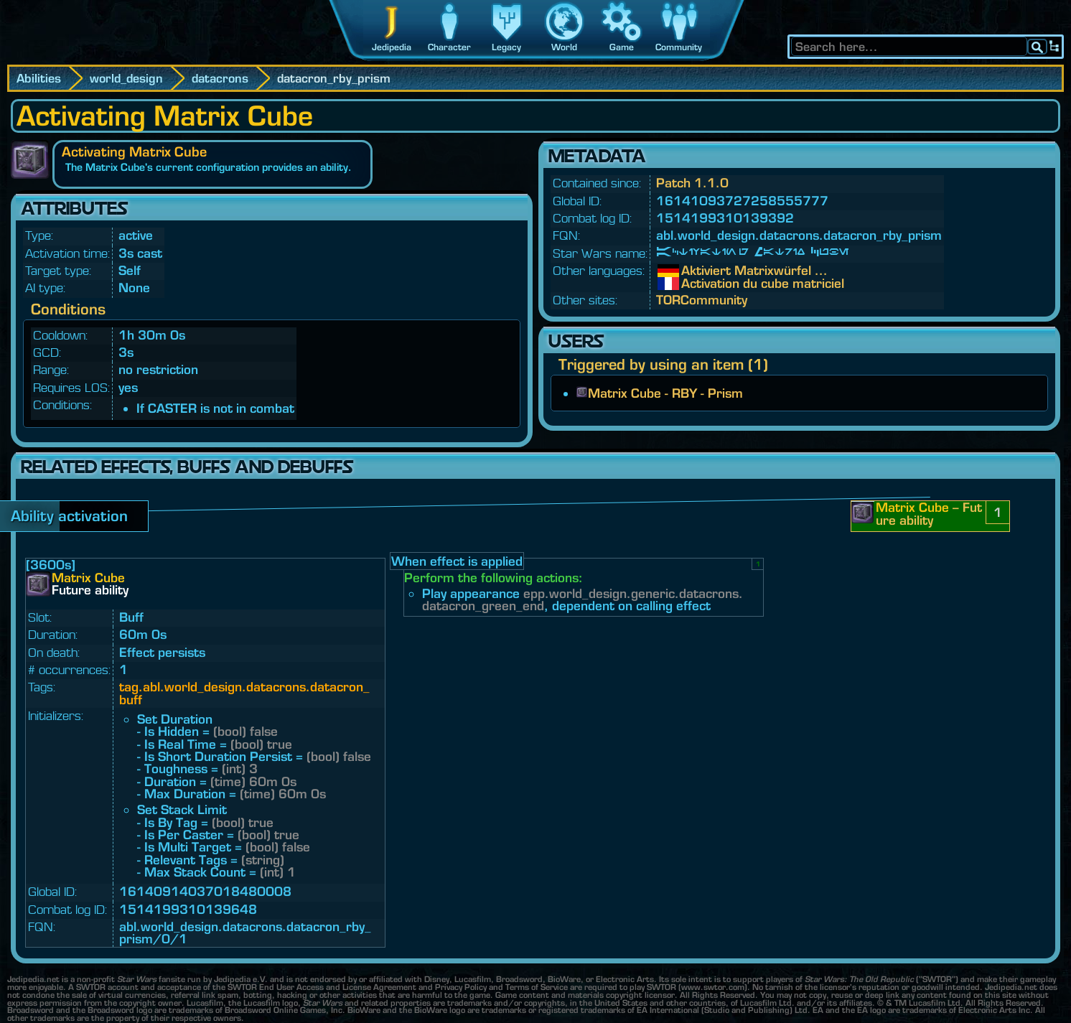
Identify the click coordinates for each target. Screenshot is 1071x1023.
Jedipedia (391, 47)
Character (449, 47)
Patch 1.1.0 (692, 182)
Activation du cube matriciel (692, 283)
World (564, 47)
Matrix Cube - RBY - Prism (665, 393)
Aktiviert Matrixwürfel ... (692, 270)
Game (621, 47)
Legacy (506, 47)
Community (678, 47)
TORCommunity (701, 299)
